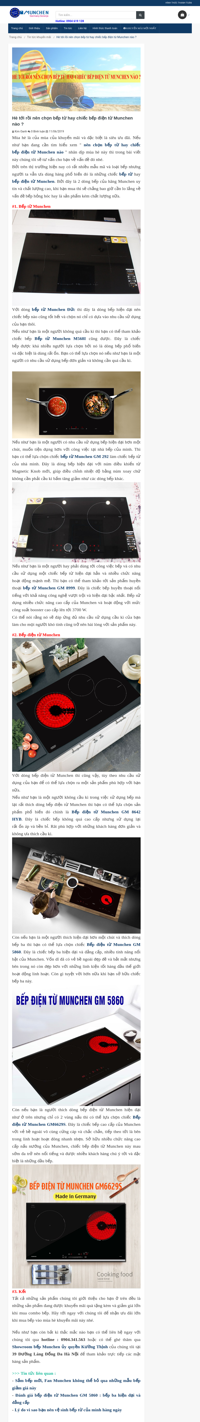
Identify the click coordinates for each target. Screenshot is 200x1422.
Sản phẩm (52, 28)
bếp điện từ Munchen (33, 181)
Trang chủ (17, 28)
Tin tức (68, 28)
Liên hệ (82, 28)
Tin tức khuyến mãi (39, 37)
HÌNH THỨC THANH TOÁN (178, 3)
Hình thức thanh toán (105, 28)
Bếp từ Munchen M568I (60, 338)
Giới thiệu (34, 28)
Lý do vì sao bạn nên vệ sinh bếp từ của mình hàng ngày (68, 1409)
